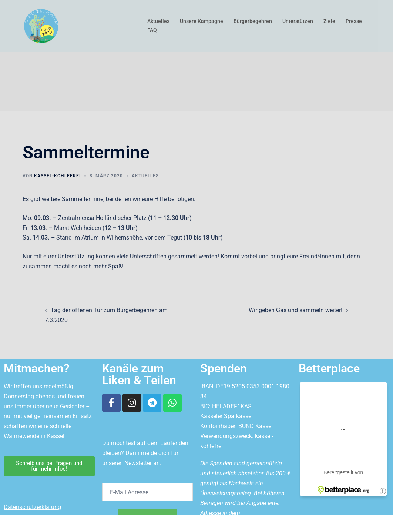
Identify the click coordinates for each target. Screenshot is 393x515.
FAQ (152, 30)
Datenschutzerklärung (32, 507)
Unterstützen (297, 21)
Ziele (329, 21)
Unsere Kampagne (201, 21)
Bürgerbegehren (253, 21)
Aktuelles (158, 21)
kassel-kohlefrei (57, 175)
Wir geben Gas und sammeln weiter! (295, 310)
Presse (354, 21)
